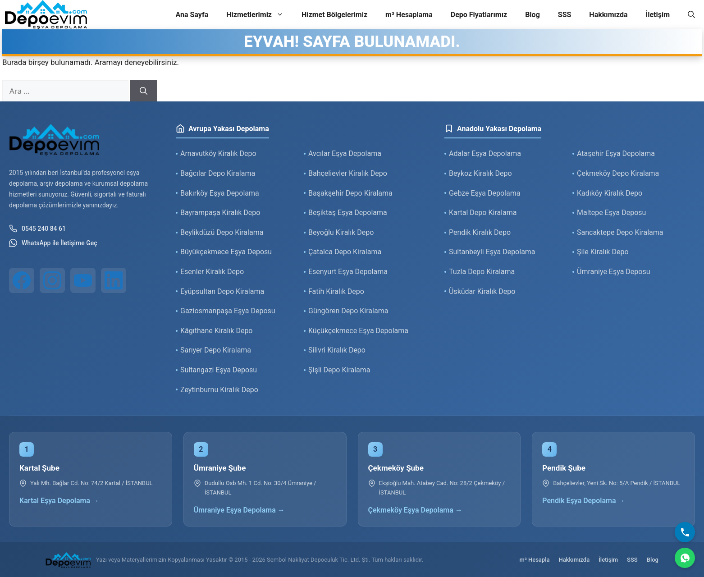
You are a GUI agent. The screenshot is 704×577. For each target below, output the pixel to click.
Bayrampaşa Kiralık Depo (220, 212)
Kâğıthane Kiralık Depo (216, 330)
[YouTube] (83, 280)
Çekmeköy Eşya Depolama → (415, 510)
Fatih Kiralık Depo (336, 291)
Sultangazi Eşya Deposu (218, 370)
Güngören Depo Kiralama (348, 311)
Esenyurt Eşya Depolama (348, 271)
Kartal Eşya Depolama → (59, 500)
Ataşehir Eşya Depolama (616, 153)
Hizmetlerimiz (259, 14)
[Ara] (143, 91)
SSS (564, 14)
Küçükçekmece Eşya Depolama (358, 330)
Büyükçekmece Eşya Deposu (226, 251)
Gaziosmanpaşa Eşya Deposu (227, 311)
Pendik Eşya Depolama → (583, 500)
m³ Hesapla (535, 559)
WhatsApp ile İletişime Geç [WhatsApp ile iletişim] (53, 243)
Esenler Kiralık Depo (212, 271)
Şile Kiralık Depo (603, 251)
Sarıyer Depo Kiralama (215, 350)
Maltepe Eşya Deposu (611, 212)
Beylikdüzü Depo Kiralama (221, 232)
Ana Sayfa (191, 14)
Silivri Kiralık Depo (337, 350)
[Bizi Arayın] (685, 532)
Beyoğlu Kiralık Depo (341, 232)
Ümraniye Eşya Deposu (613, 271)
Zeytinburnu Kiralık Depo (219, 389)
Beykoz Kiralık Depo (480, 173)
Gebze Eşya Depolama (484, 193)
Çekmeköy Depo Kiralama (618, 173)
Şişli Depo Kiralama (339, 370)
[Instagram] (52, 280)
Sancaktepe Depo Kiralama (620, 232)
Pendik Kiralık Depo (480, 232)
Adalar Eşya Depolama (485, 153)
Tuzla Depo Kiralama (482, 271)
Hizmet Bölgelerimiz (334, 14)
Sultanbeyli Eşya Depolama (492, 251)
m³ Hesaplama (409, 14)
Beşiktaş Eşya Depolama (347, 212)
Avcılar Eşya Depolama (344, 153)
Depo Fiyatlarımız (479, 14)
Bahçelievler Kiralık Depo (347, 173)
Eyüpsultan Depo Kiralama (222, 291)
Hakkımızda (608, 14)
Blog (532, 14)
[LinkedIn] (113, 280)
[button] (691, 14)
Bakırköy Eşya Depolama (219, 193)
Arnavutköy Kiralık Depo (218, 153)
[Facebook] (21, 280)
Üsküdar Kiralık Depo (482, 291)
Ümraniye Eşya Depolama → (239, 510)
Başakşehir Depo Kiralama (350, 193)
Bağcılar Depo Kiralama (217, 173)
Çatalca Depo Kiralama (344, 251)
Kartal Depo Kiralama (483, 212)
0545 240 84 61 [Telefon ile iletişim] (37, 228)
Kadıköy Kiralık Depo (609, 193)
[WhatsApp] (685, 558)
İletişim (657, 14)
